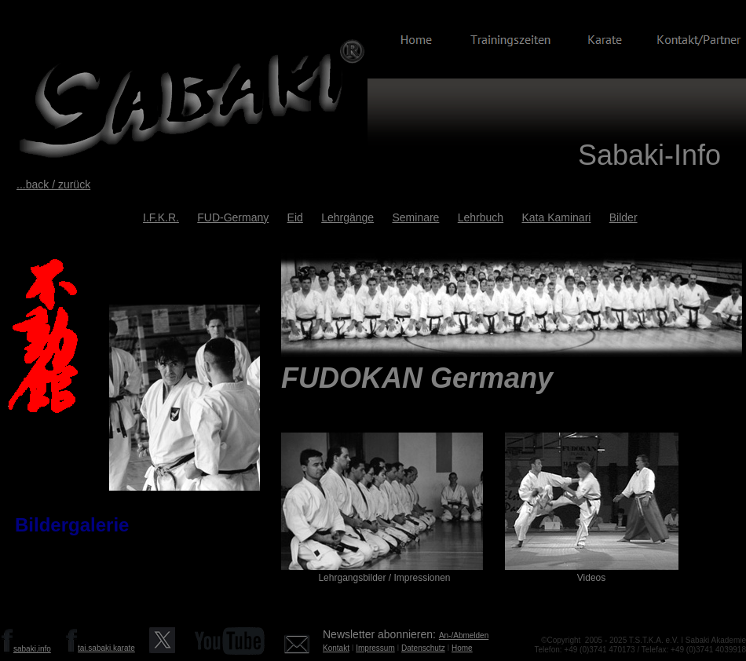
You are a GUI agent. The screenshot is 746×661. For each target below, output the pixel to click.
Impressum (375, 648)
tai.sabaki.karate (106, 648)
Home (462, 648)
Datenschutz (423, 648)
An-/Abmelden (463, 635)
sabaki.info (32, 649)
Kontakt (336, 648)
